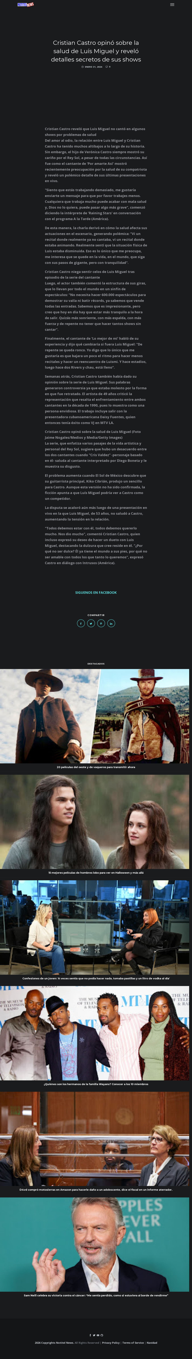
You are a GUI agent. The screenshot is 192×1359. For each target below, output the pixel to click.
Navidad (152, 1342)
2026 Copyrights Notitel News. (54, 1342)
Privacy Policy (111, 1342)
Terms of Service (133, 1342)
